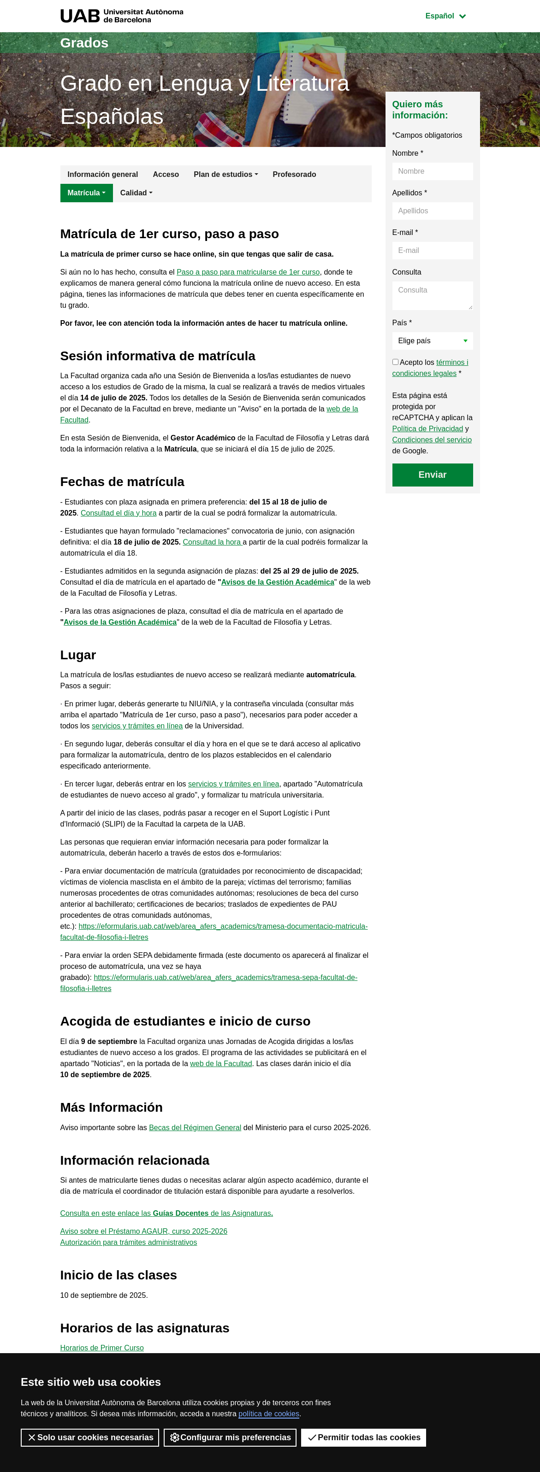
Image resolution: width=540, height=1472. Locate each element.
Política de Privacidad (427, 429)
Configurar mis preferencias (230, 1437)
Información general (103, 174)
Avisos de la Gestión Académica (277, 582)
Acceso (166, 174)
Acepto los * (430, 367)
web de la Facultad (221, 1063)
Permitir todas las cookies (364, 1437)
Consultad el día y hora (119, 513)
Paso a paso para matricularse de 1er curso (248, 272)
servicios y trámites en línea (137, 726)
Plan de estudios (223, 174)
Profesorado (294, 174)
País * (402, 323)
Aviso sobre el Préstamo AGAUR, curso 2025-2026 (144, 1231)
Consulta (406, 272)
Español (452, 15)
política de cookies (268, 1414)
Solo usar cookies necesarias (90, 1437)
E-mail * (405, 232)
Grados (84, 42)
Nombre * (408, 153)
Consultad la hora (213, 542)
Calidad (133, 193)
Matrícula (84, 193)
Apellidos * (409, 193)
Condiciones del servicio (432, 440)
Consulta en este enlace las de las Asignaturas (166, 1213)
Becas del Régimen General (195, 1128)
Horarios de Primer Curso (102, 1348)
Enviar (432, 474)
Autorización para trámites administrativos (128, 1242)
